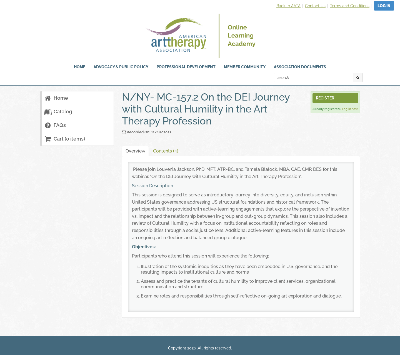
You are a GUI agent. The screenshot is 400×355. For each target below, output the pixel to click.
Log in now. (350, 109)
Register (325, 98)
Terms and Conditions (349, 6)
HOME (79, 67)
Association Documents (300, 67)
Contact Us (315, 6)
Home (56, 98)
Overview (135, 151)
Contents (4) (165, 151)
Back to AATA (288, 6)
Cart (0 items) (64, 139)
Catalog (58, 111)
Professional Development (186, 67)
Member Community (245, 67)
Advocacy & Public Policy (121, 67)
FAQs (55, 125)
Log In (384, 6)
